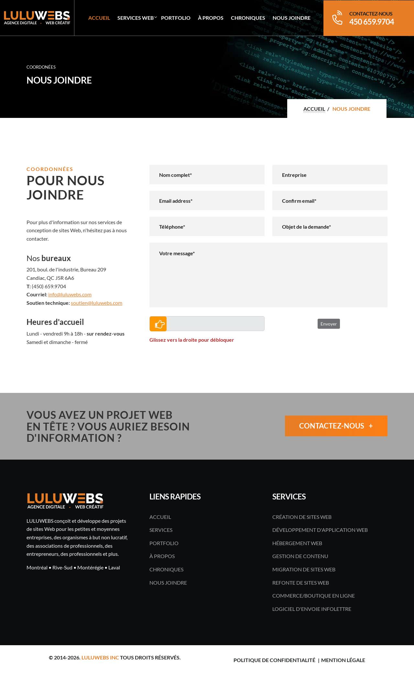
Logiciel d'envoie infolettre (311, 609)
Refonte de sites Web (300, 582)
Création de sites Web (302, 517)
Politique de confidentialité (274, 660)
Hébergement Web (297, 543)
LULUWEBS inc (100, 657)
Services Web (135, 18)
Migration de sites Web (303, 569)
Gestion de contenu (300, 556)
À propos (210, 18)
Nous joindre (291, 18)
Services (160, 530)
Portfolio (176, 18)
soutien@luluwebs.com (96, 303)
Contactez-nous (336, 426)
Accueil (99, 18)
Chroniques (248, 18)
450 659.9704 (371, 21)
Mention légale (343, 660)
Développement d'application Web (320, 530)
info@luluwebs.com (70, 294)
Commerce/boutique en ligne (313, 595)
